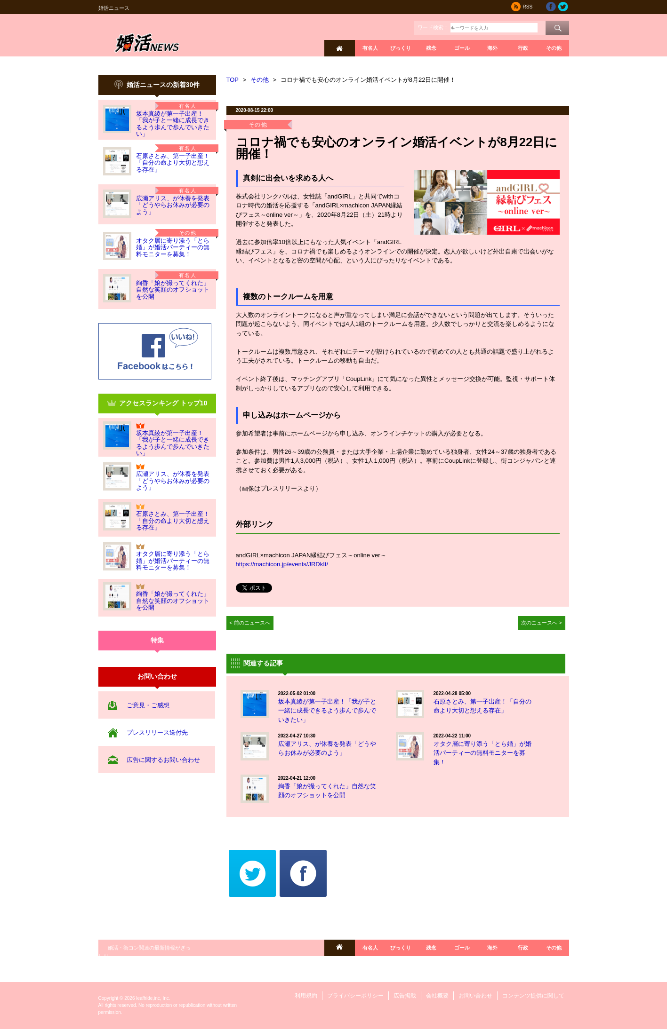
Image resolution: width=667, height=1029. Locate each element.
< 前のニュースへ (249, 622)
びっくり (400, 48)
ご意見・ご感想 (148, 705)
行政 (523, 48)
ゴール (462, 48)
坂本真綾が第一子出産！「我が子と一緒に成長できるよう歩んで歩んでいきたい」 (172, 123)
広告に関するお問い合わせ (163, 759)
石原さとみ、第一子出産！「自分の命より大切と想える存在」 (172, 162)
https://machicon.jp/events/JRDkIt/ (282, 564)
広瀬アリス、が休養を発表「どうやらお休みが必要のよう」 (172, 205)
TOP (232, 79)
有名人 (370, 48)
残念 (431, 48)
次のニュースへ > (541, 622)
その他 (554, 48)
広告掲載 (405, 995)
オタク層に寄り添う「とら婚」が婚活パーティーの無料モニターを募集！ (172, 247)
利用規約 (306, 995)
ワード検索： (433, 27)
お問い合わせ (475, 995)
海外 (492, 48)
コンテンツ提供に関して (533, 995)
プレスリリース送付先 (157, 732)
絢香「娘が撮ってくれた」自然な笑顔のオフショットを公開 (172, 289)
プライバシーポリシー (355, 995)
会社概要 (437, 995)
